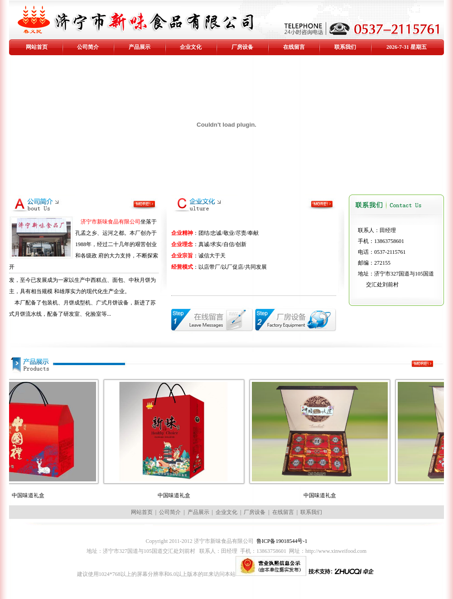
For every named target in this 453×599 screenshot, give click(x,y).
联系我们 (345, 47)
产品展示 (139, 47)
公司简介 (88, 47)
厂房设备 (242, 47)
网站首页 (37, 47)
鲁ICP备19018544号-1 (282, 541)
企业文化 (191, 47)
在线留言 (294, 47)
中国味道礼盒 (44, 495)
